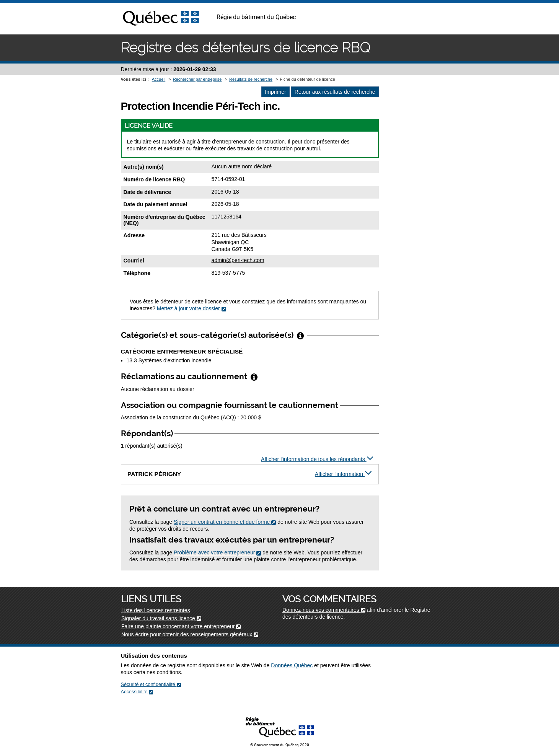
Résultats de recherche (250, 79)
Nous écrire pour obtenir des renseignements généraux (189, 634)
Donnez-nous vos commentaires (323, 610)
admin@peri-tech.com (238, 260)
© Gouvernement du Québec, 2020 (279, 745)
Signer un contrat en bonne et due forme (225, 522)
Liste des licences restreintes (155, 610)
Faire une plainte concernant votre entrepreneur (181, 626)
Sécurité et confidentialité (151, 684)
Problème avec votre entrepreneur (217, 552)
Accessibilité (137, 691)
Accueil (158, 79)
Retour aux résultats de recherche (335, 92)
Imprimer (275, 92)
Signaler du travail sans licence (161, 618)
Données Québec (292, 665)
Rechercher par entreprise (197, 79)
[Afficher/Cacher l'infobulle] (300, 335)
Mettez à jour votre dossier (191, 308)
